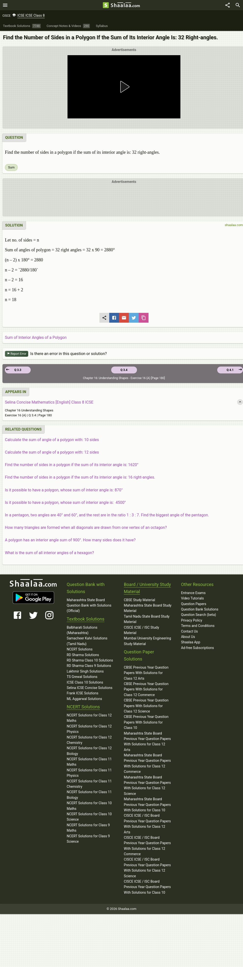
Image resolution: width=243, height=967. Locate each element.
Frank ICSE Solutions (82, 693)
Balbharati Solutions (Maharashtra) (82, 630)
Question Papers (193, 604)
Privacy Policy (191, 620)
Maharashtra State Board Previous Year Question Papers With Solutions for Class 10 (147, 804)
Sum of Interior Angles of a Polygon (36, 337)
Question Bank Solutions (199, 609)
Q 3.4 (124, 370)
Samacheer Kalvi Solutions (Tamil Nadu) (87, 641)
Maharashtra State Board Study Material (148, 608)
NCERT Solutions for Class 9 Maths (88, 827)
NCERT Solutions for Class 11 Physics (89, 772)
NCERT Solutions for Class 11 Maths (89, 761)
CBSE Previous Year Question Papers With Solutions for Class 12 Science (146, 705)
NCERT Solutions (80, 649)
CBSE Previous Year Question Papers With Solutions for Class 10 (146, 722)
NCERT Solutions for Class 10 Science (89, 816)
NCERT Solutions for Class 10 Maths (89, 805)
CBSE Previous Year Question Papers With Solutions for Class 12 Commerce (146, 689)
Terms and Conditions (198, 626)
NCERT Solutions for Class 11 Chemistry (89, 784)
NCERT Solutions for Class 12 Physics (89, 729)
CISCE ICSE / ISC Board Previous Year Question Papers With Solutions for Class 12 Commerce (147, 846)
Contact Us (189, 631)
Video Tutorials (192, 598)
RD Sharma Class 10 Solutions (90, 660)
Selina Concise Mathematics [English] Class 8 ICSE (49, 402)
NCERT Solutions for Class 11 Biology (89, 794)
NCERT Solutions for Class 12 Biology (89, 750)
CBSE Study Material (139, 600)
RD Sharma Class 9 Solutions (89, 666)
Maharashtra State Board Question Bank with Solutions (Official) (89, 605)
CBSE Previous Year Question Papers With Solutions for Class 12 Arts (146, 672)
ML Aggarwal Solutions (84, 699)
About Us (188, 637)
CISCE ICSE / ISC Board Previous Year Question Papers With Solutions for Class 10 (147, 886)
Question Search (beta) (198, 615)
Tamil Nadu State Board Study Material (147, 619)
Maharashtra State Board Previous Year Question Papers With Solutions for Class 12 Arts (147, 741)
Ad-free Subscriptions (197, 648)
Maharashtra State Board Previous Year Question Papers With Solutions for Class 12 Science (147, 785)
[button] (124, 86)
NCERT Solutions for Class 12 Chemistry (89, 740)
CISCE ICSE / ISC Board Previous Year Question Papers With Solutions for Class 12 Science (147, 867)
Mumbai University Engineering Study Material (147, 641)
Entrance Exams (193, 593)
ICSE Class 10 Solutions (85, 682)
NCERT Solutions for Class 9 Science (88, 838)
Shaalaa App (190, 642)
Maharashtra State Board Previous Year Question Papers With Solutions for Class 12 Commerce (147, 763)
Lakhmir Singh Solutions (85, 671)
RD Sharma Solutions (83, 655)
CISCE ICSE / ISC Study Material (141, 630)
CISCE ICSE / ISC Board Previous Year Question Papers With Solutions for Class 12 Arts (147, 824)
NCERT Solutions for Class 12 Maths (89, 718)
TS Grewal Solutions (82, 677)
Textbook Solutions (85, 619)
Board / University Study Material (147, 588)
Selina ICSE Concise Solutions (89, 688)
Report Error (16, 354)
